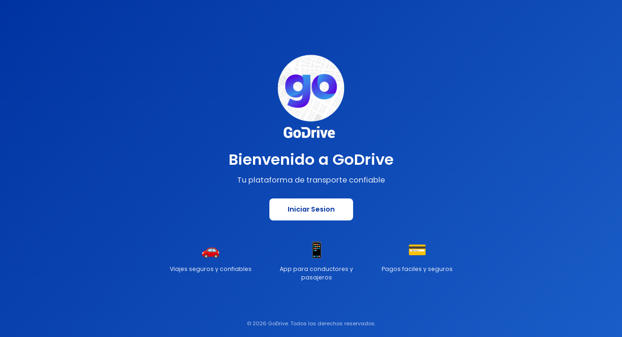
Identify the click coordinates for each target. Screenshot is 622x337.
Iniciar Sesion (311, 209)
